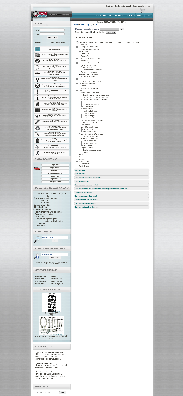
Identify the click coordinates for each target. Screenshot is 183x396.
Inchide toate (97, 32)
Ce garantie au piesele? (83, 192)
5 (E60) (89, 25)
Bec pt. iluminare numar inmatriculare (96, 95)
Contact (149, 15)
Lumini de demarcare (91, 104)
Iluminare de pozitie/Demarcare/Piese (94, 99)
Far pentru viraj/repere (89, 72)
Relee (80, 155)
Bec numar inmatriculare (90, 93)
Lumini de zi (85, 125)
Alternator (84, 61)
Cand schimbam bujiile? (44, 363)
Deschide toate (82, 32)
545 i (96, 25)
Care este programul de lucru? (86, 196)
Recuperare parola (58, 42)
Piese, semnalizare (90, 143)
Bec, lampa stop (89, 129)
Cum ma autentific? (82, 181)
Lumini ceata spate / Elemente (92, 120)
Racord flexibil (56, 281)
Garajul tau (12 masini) (123, 6)
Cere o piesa (130, 15)
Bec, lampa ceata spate (91, 122)
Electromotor (85, 164)
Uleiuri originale (57, 284)
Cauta (55, 240)
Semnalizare (87, 145)
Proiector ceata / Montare (92, 70)
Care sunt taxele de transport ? (86, 203)
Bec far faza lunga (89, 77)
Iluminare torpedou (90, 116)
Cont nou (109, 6)
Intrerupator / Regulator (89, 88)
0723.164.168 (122, 22)
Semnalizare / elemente (89, 138)
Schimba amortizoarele (44, 372)
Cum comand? (80, 170)
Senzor (81, 157)
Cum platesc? (80, 174)
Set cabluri (82, 159)
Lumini (80, 90)
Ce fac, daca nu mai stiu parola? (86, 200)
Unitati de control (84, 166)
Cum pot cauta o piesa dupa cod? (87, 207)
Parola (37, 34)
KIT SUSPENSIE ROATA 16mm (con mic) (52, 327)
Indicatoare (82, 79)
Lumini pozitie (88, 106)
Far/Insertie (85, 54)
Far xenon (84, 51)
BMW (82, 25)
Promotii (140, 15)
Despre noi (107, 15)
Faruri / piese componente (88, 47)
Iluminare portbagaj (90, 113)
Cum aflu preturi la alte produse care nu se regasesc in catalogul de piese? (102, 189)
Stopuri (85, 152)
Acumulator (82, 44)
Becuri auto (39, 279)
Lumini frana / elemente (89, 127)
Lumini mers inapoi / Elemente (92, 134)
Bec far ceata (88, 67)
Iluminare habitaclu (90, 111)
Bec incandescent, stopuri (92, 150)
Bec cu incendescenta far (90, 49)
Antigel (53, 276)
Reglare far (85, 56)
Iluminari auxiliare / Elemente (89, 63)
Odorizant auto (56, 279)
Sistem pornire (83, 161)
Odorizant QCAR (52, 304)
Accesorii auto (40, 276)
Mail (37, 30)
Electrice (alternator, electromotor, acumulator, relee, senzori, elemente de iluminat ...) (108, 42)
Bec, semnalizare (89, 141)
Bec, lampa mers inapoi (91, 136)
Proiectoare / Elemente (89, 74)
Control (83, 86)
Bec (84, 102)
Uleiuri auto (39, 284)
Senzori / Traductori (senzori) (91, 81)
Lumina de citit (88, 118)
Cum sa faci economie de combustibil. (50, 352)
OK (122, 29)
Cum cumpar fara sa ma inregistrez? (88, 177)
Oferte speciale (40, 281)
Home (98, 15)
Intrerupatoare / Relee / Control (89, 83)
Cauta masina (55, 258)
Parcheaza (111, 32)
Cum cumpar (118, 15)
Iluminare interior (87, 109)
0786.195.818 (109, 22)
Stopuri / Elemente (87, 148)
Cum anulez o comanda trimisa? (86, 185)
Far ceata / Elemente (88, 65)
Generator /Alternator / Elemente (90, 58)
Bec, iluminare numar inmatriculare (96, 97)
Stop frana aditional (90, 132)
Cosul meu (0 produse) (141, 6)
